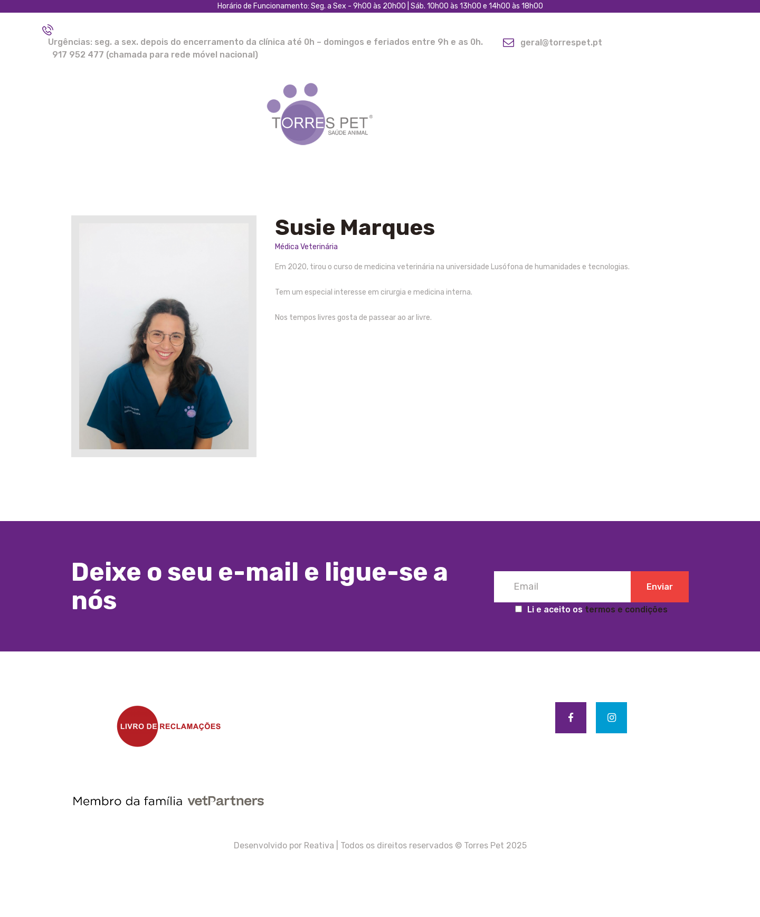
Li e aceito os (591, 609)
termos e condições (626, 609)
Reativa (319, 845)
